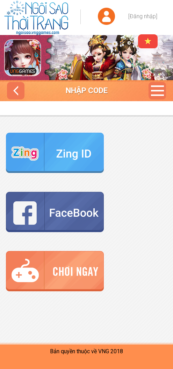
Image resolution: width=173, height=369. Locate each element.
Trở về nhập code (15, 90)
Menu (157, 90)
